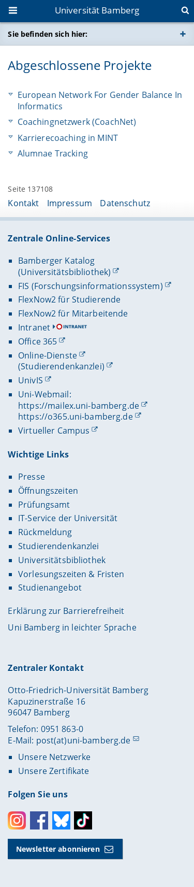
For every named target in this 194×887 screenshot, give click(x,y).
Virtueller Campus (53, 430)
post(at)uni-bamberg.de (83, 740)
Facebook (39, 820)
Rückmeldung (45, 532)
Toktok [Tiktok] (83, 820)
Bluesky (61, 820)
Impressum (69, 203)
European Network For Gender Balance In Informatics (100, 101)
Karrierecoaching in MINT (68, 138)
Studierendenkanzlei (58, 546)
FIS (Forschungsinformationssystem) (90, 286)
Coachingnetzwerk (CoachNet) (77, 122)
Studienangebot (50, 587)
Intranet (34, 327)
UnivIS (30, 380)
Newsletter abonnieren (58, 849)
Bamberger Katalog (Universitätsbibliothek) (64, 266)
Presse (31, 476)
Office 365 (37, 341)
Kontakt (23, 203)
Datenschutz (125, 203)
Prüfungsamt (44, 504)
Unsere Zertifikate (53, 771)
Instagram (17, 820)
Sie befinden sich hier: (47, 34)
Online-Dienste (47, 355)
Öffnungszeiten (48, 490)
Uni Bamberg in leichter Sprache (72, 627)
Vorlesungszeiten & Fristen (71, 574)
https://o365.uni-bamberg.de (75, 416)
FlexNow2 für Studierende (69, 299)
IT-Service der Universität (68, 518)
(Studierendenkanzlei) (61, 366)
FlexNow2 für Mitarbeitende (73, 313)
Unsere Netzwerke (54, 757)
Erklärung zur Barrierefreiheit (66, 611)
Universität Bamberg (97, 10)
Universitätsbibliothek (62, 560)
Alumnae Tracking (53, 153)
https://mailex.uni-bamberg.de (78, 405)
